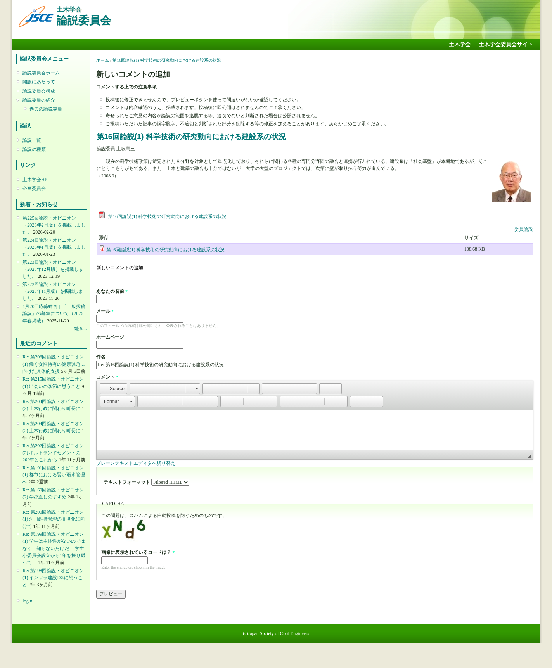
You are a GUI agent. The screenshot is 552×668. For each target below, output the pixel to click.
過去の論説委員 (45, 109)
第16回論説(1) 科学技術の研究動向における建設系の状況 (166, 60)
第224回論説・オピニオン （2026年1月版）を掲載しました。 (53, 247)
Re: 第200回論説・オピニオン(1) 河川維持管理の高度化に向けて (53, 519)
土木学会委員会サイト (506, 44)
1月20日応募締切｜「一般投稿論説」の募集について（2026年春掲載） (53, 313)
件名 (101, 357)
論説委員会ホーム (41, 73)
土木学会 (460, 44)
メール (105, 311)
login (27, 601)
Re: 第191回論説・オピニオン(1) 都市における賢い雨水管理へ (53, 475)
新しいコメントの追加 (120, 267)
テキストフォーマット (127, 482)
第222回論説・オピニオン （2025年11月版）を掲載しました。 (52, 291)
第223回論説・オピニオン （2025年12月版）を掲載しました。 (52, 269)
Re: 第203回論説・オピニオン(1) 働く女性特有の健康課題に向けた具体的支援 (53, 364)
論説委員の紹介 (38, 100)
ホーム (102, 60)
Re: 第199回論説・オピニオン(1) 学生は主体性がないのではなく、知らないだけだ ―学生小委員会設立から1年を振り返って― (53, 548)
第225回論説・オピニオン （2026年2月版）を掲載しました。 (53, 225)
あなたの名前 (112, 291)
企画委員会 (34, 188)
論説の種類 (34, 149)
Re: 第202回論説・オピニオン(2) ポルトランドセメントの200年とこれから (53, 452)
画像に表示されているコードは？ (138, 552)
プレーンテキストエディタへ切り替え (135, 463)
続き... (80, 328)
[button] (113, 389)
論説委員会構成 (38, 91)
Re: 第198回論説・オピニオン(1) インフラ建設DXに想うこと (53, 577)
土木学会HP (34, 179)
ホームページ (110, 337)
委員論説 (523, 229)
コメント (107, 377)
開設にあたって (38, 82)
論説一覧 (31, 140)
